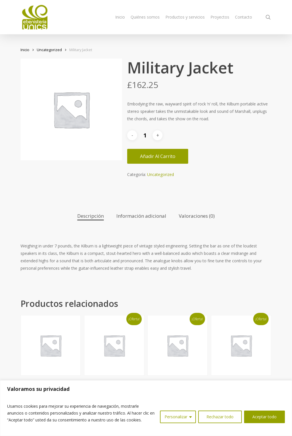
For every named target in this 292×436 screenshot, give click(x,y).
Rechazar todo (220, 416)
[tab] (91, 216)
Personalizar (176, 416)
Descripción (90, 216)
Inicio (25, 49)
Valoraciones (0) (197, 216)
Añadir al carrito (157, 156)
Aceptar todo (264, 416)
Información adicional (141, 216)
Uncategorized (49, 49)
